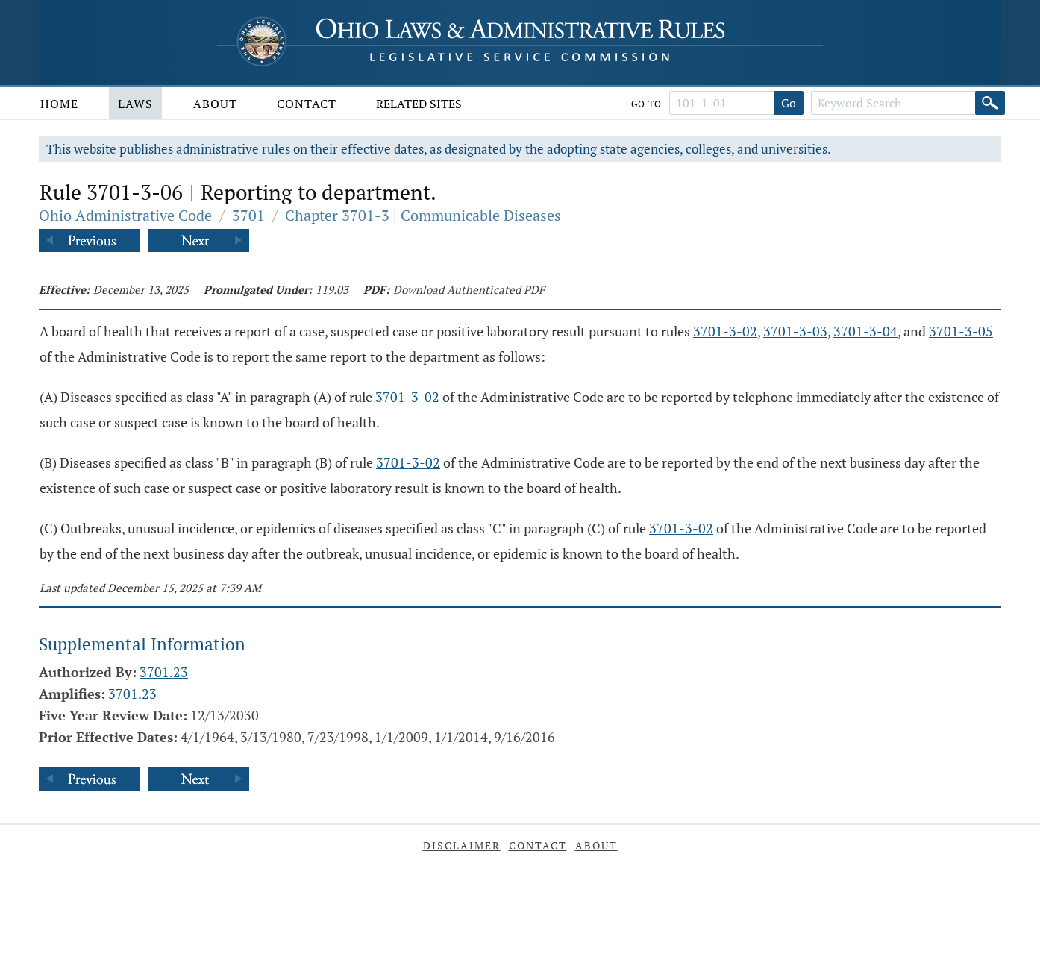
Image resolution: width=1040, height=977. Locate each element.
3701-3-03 (795, 331)
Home (59, 103)
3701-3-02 (725, 331)
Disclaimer (462, 845)
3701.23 (164, 672)
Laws (135, 103)
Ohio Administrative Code (125, 215)
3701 (248, 215)
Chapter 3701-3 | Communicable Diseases (423, 215)
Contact (306, 103)
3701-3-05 (961, 331)
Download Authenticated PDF (469, 289)
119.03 (332, 289)
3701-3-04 (865, 331)
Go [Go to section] (788, 103)
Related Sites (419, 103)
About (215, 103)
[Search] (990, 103)
